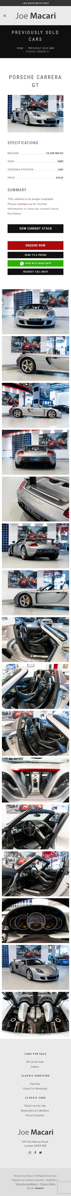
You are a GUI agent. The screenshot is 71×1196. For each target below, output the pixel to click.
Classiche (35, 1083)
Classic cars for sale (35, 1105)
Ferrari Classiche (35, 1115)
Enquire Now (35, 245)
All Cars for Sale (35, 1061)
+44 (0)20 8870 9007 (35, 3)
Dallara (35, 1066)
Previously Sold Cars (41, 48)
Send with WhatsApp (35, 263)
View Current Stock (35, 228)
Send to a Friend (35, 255)
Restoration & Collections (35, 1110)
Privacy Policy (47, 1184)
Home (20, 48)
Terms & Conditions (26, 1184)
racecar (39, 1188)
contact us (24, 203)
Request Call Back (35, 271)
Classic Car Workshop (35, 1088)
